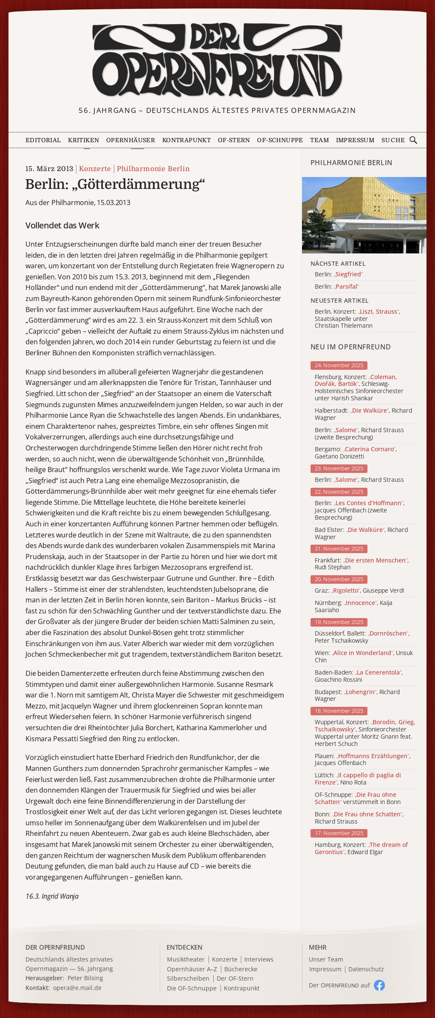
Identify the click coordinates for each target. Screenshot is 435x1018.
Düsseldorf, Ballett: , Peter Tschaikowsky (362, 637)
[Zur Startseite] (218, 60)
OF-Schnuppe (280, 140)
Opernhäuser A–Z (192, 969)
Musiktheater (186, 959)
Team (319, 140)
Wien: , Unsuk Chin (364, 657)
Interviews (259, 959)
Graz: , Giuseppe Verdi (359, 590)
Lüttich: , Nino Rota (358, 779)
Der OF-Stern (235, 978)
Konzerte (95, 169)
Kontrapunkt (186, 140)
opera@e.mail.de (77, 988)
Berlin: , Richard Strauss (359, 480)
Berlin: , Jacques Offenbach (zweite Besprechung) (359, 510)
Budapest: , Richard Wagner (357, 696)
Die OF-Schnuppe (192, 988)
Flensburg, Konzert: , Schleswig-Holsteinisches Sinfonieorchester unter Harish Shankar (359, 388)
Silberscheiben (188, 978)
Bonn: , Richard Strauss (359, 818)
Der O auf (339, 985)
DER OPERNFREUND (55, 947)
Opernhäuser (130, 140)
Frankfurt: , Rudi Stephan (362, 564)
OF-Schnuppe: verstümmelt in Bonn (358, 798)
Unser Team (326, 959)
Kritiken (83, 140)
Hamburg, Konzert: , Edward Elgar (361, 848)
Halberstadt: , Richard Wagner (363, 414)
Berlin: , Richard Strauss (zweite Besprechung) (359, 434)
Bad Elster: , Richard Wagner (361, 533)
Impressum (355, 140)
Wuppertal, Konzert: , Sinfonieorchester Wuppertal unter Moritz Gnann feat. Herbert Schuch (365, 733)
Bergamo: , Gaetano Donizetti (356, 453)
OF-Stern (234, 140)
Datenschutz (366, 969)
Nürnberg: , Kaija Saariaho (354, 606)
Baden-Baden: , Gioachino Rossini (359, 676)
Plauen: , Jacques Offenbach (362, 760)
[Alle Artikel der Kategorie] (364, 215)
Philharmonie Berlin (153, 169)
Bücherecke (240, 969)
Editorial (43, 140)
